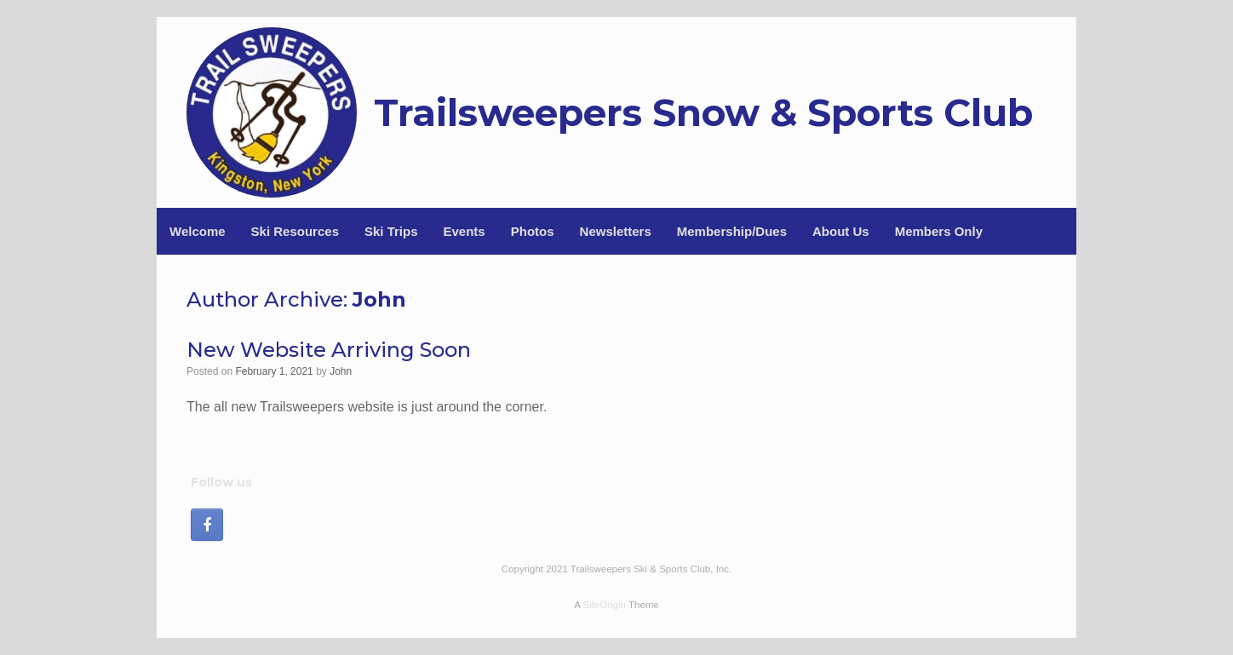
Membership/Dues (732, 231)
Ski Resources (295, 231)
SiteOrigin (604, 605)
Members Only (939, 231)
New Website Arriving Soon (328, 349)
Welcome (197, 231)
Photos (532, 231)
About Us (840, 231)
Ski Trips (391, 231)
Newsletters (615, 231)
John (379, 299)
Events (464, 231)
